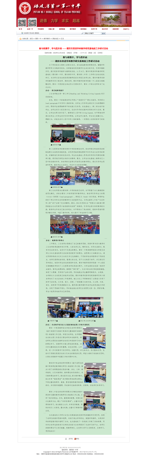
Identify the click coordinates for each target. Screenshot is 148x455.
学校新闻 (41, 29)
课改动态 (55, 38)
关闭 (100, 53)
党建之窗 (51, 29)
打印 (70, 439)
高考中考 (94, 29)
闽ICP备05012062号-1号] (88, 452)
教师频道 (83, 29)
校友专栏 (105, 29)
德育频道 (62, 29)
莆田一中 (38, 38)
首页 (31, 38)
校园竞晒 (116, 29)
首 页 (20, 29)
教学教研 (73, 29)
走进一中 (30, 29)
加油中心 (126, 29)
